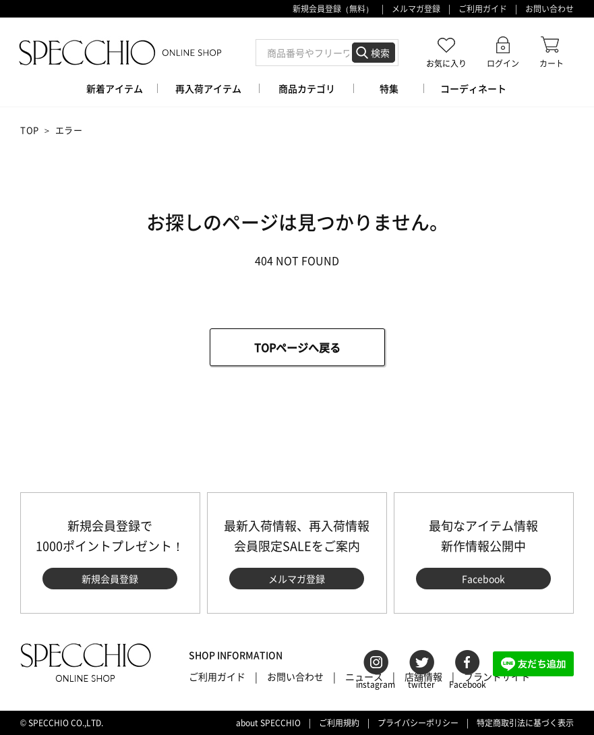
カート (551, 63)
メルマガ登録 (416, 9)
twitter (421, 684)
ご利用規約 (339, 723)
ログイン (503, 63)
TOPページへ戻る (297, 347)
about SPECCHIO (268, 723)
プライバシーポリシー (418, 723)
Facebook (483, 578)
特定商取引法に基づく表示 (525, 723)
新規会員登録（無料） (333, 9)
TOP (29, 129)
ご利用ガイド (482, 9)
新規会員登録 (110, 578)
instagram (375, 684)
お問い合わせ (549, 9)
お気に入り (446, 63)
